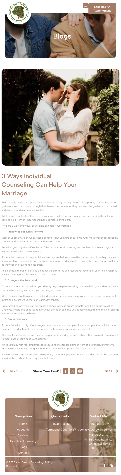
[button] (85, 5)
